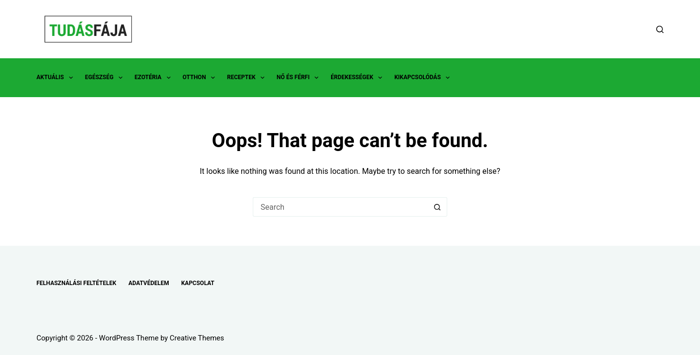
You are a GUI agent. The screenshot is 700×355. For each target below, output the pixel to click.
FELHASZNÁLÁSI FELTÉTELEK (76, 283)
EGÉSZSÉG (105, 78)
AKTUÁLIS (56, 78)
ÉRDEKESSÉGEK (358, 78)
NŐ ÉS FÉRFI (299, 78)
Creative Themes (197, 338)
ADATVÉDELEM (148, 283)
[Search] (660, 29)
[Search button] (437, 207)
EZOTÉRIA (155, 78)
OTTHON (201, 78)
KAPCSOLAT (197, 283)
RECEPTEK (247, 78)
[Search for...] (340, 207)
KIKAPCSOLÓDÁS (424, 78)
